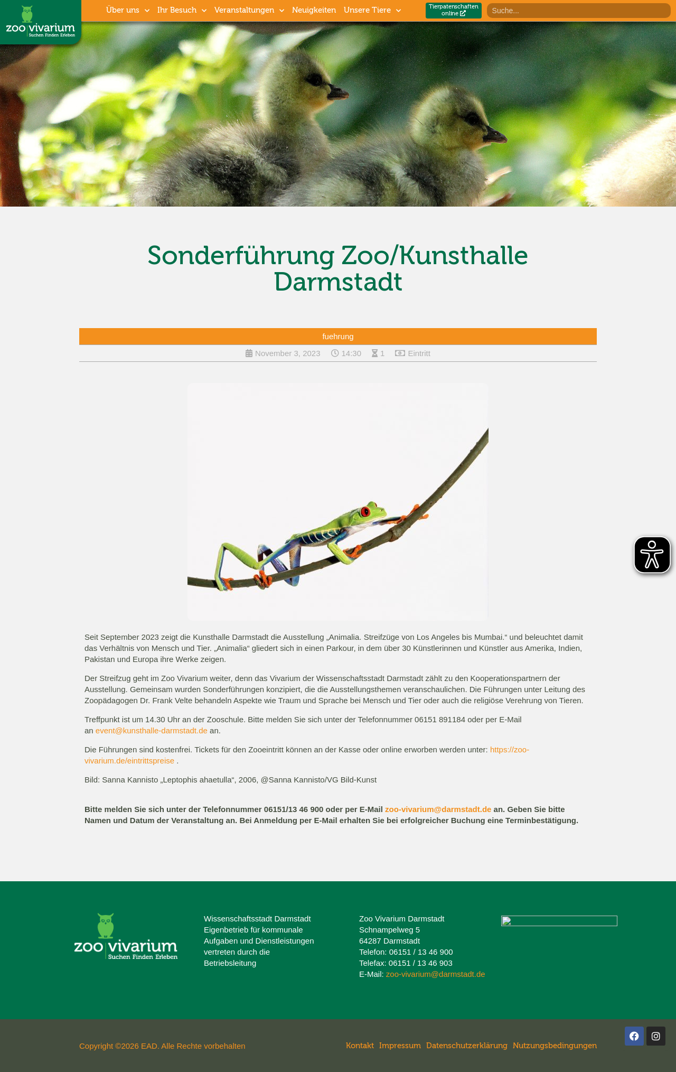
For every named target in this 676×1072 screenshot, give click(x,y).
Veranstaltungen (249, 11)
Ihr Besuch (181, 11)
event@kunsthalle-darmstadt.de (152, 730)
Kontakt (360, 1046)
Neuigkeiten (314, 10)
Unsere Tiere (372, 11)
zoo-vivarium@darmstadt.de (438, 809)
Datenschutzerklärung (467, 1046)
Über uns (127, 11)
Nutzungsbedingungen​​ (555, 1046)
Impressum (400, 1046)
